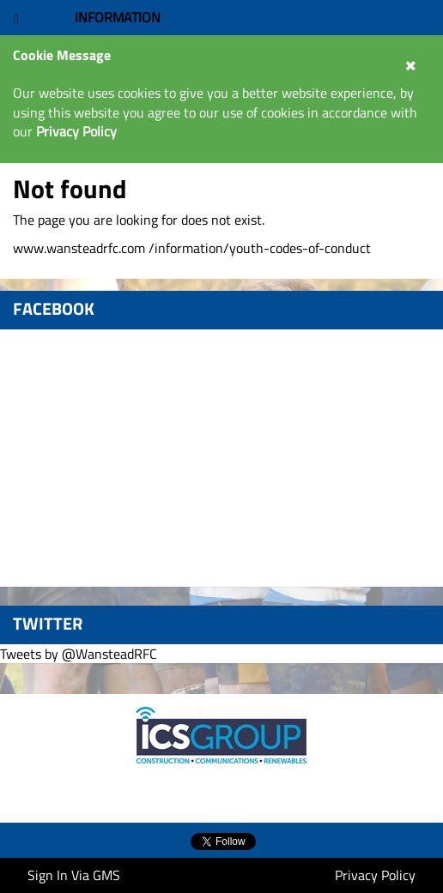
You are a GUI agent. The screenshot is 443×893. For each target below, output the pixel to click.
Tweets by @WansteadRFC (78, 653)
